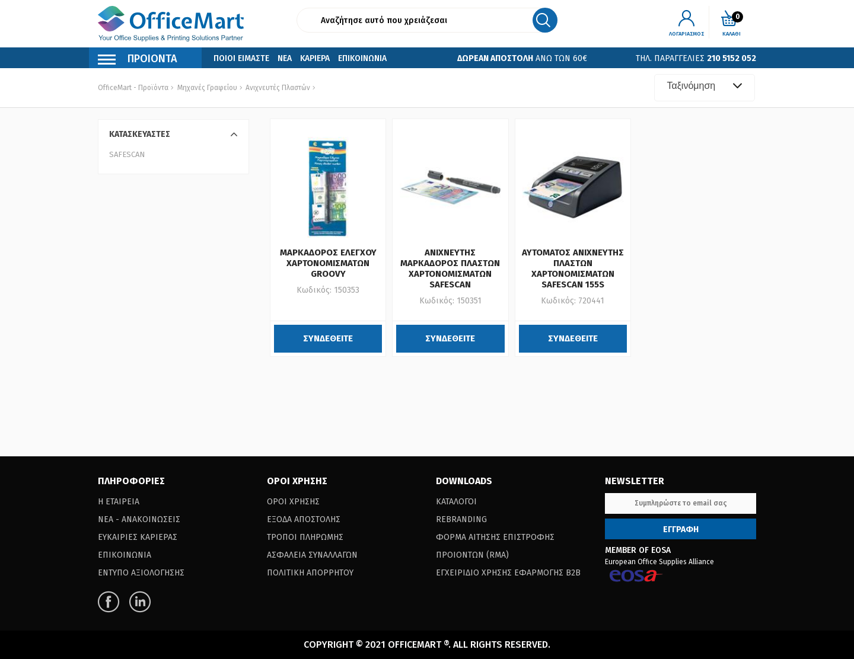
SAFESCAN (127, 154)
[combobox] (704, 87)
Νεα (285, 58)
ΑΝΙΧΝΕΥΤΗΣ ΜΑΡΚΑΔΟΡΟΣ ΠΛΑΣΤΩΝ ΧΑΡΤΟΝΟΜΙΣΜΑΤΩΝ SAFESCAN (450, 268)
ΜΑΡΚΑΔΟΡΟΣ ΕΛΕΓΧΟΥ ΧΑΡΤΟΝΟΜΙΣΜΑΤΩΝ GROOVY (328, 263)
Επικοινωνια (362, 58)
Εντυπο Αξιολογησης (141, 573)
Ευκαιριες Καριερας (137, 537)
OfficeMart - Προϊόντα (133, 88)
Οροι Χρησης (293, 502)
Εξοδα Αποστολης (303, 519)
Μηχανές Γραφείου (207, 88)
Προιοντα (137, 60)
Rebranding (461, 519)
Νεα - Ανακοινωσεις (139, 519)
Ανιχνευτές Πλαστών (277, 88)
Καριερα (315, 58)
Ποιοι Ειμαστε (241, 58)
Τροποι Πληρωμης (305, 537)
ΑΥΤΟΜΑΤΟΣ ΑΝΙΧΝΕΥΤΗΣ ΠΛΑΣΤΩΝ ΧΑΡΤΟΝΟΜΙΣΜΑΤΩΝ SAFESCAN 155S (573, 268)
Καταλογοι (456, 502)
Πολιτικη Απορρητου (310, 573)
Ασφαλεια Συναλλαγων (312, 555)
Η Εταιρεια (118, 502)
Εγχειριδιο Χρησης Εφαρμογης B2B (508, 573)
